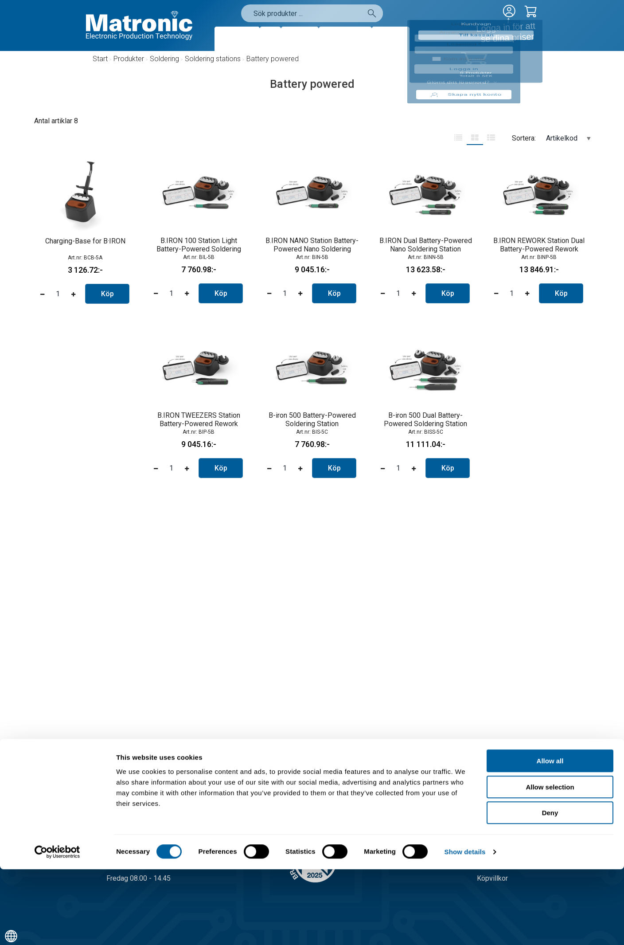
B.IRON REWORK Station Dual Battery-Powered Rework (539, 244)
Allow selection (550, 863)
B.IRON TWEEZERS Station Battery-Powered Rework (198, 419)
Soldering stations (213, 59)
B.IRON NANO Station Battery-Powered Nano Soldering (312, 244)
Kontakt (390, 38)
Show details (465, 927)
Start (100, 59)
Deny (550, 888)
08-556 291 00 (146, 806)
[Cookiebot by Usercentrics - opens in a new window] (57, 927)
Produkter (237, 38)
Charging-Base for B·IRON (85, 241)
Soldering (164, 59)
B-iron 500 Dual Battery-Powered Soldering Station (425, 419)
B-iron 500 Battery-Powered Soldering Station (312, 419)
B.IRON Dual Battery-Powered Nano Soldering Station (425, 244)
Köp (107, 294)
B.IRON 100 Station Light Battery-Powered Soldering (198, 244)
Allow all (550, 836)
